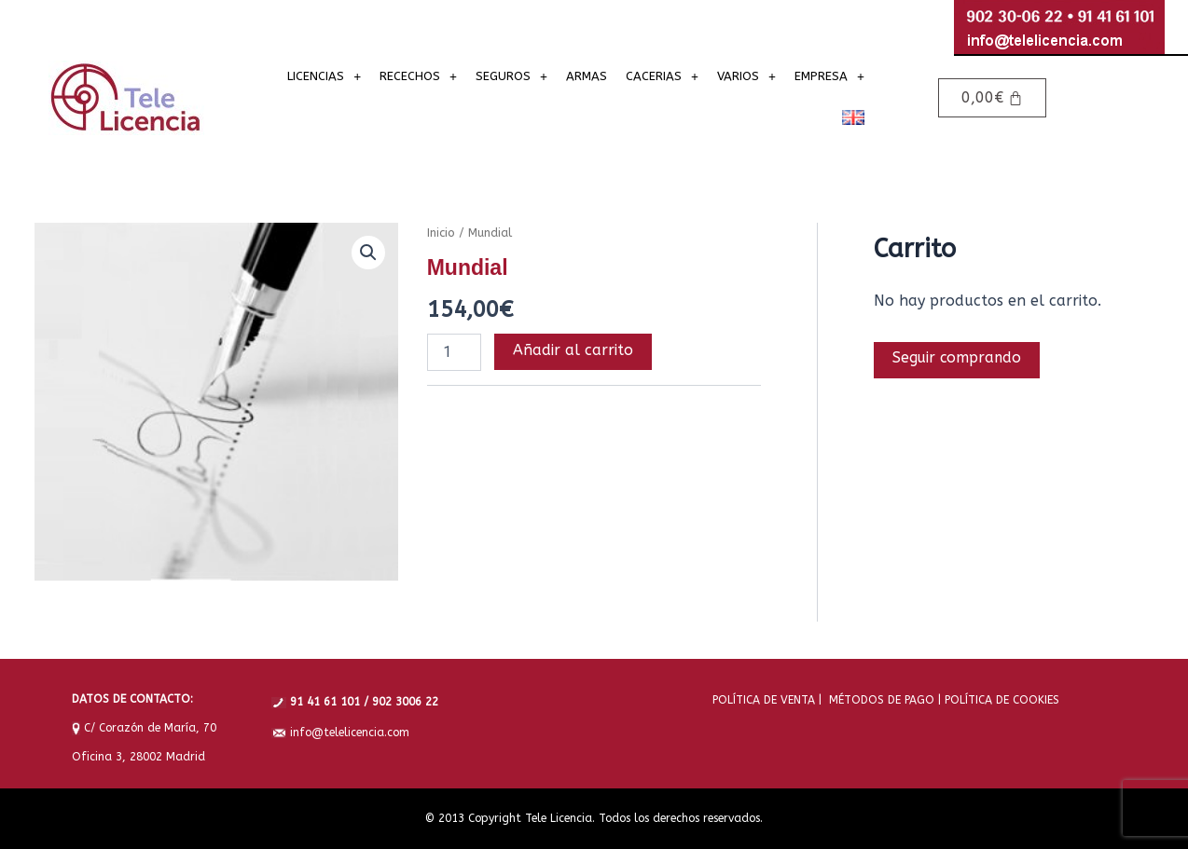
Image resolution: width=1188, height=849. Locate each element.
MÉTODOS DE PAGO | (881, 698)
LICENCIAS (324, 76)
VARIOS (746, 76)
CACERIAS (662, 76)
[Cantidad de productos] (454, 352)
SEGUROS (511, 76)
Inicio (441, 233)
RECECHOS (418, 76)
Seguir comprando (958, 358)
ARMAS (586, 76)
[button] (324, 76)
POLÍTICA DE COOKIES (1000, 698)
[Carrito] (992, 97)
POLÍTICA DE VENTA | (767, 698)
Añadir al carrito (573, 350)
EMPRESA (829, 76)
